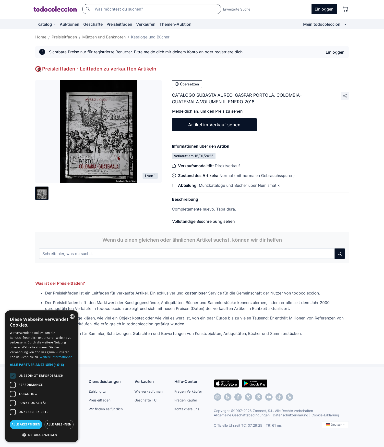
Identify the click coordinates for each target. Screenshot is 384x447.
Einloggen (335, 52)
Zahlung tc (97, 391)
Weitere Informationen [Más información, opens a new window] (56, 357)
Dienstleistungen (105, 381)
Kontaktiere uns (186, 409)
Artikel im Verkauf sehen (214, 124)
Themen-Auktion (175, 24)
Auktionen (69, 24)
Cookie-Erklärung (325, 415)
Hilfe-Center (185, 381)
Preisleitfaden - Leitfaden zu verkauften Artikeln (99, 69)
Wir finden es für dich (106, 409)
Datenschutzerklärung (290, 415)
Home (40, 37)
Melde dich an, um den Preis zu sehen (207, 111)
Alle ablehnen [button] (59, 424)
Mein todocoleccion (321, 24)
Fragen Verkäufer (188, 391)
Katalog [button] (45, 24)
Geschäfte (93, 24)
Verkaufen (146, 24)
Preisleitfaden (119, 24)
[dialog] (41, 376)
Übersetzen (187, 84)
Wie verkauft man (148, 391)
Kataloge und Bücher (150, 37)
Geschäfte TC (145, 400)
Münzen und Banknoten (104, 37)
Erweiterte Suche (236, 9)
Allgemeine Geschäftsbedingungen (242, 415)
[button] (41, 364)
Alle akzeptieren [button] (26, 424)
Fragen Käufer (185, 400)
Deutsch (335, 424)
